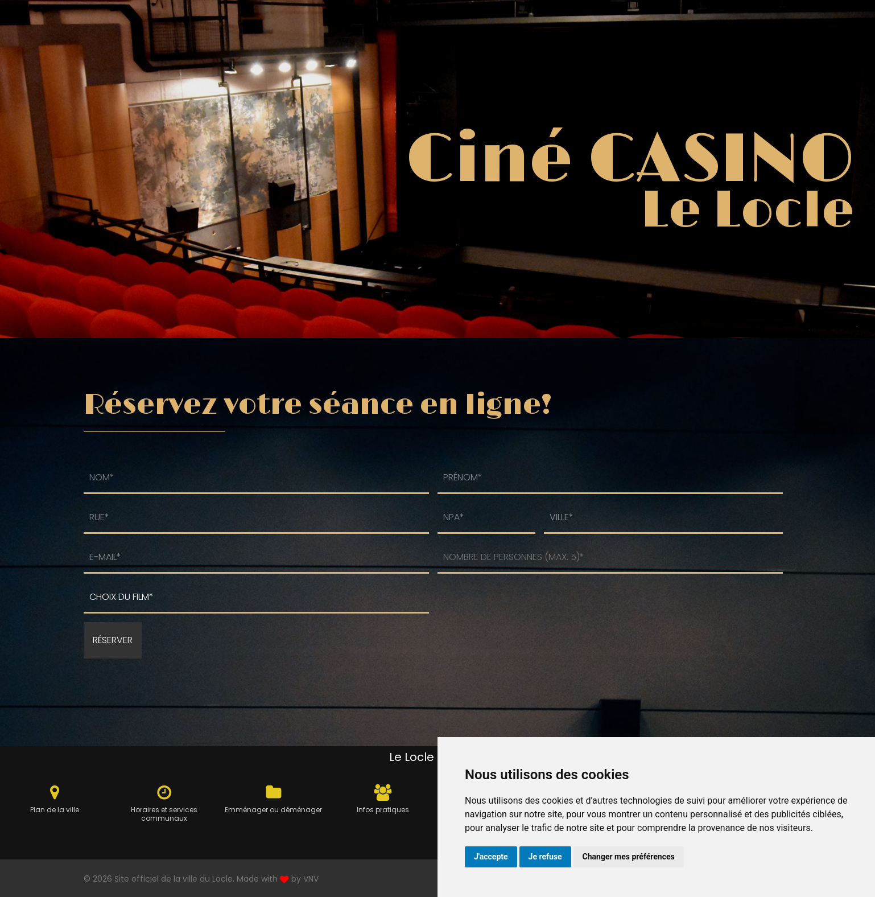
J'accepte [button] (491, 856)
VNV (311, 878)
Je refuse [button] (545, 856)
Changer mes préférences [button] (629, 856)
